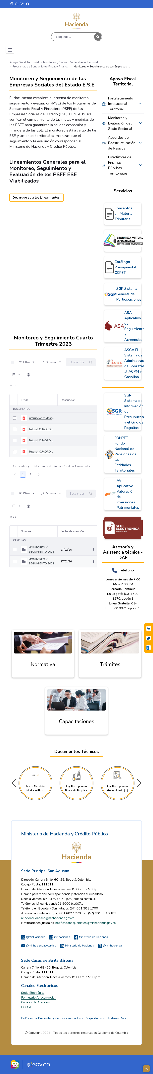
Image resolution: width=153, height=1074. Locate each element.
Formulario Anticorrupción (38, 997)
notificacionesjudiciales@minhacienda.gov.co (85, 923)
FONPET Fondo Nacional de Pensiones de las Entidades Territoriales (125, 454)
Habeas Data (117, 1018)
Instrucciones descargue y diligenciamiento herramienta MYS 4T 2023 (41, 418)
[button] (139, 783)
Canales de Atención (35, 1002)
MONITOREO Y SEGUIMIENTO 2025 (41, 550)
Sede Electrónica (32, 993)
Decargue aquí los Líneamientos (36, 197)
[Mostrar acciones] (93, 549)
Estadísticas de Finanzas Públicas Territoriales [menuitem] (119, 165)
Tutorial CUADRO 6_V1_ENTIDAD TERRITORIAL (41, 429)
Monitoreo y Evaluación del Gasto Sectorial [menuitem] (120, 123)
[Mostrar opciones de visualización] (16, 375)
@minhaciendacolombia (38, 946)
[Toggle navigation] (10, 50)
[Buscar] (72, 37)
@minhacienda (110, 946)
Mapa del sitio (95, 1018)
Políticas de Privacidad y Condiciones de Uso (52, 1018)
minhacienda (59, 937)
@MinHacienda (33, 937)
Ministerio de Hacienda (91, 937)
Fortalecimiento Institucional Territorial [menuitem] (120, 103)
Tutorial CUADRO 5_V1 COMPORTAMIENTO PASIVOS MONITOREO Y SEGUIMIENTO (41, 440)
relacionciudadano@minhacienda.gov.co (48, 918)
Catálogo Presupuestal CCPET (125, 267)
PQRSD (26, 1007)
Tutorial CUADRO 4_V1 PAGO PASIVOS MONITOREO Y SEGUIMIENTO (41, 452)
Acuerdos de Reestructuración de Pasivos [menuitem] (121, 143)
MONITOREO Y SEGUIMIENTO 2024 (41, 561)
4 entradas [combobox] (22, 466)
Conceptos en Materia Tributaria (123, 213)
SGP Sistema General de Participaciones (128, 294)
